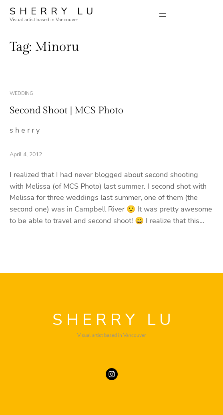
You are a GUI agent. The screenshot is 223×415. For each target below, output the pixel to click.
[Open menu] (162, 15)
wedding (21, 93)
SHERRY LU (53, 11)
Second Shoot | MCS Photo (66, 110)
